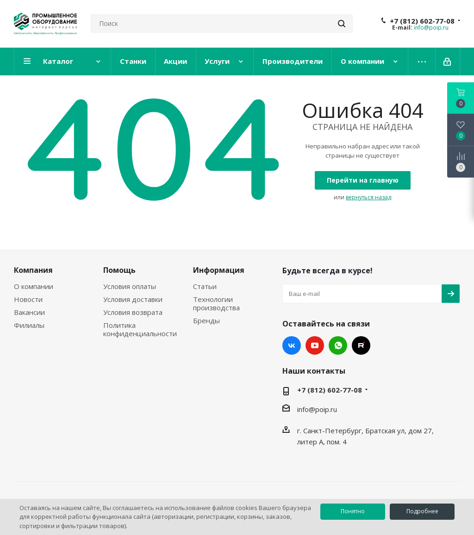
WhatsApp (338, 345)
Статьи (205, 286)
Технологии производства (216, 303)
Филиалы (29, 325)
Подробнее (422, 511)
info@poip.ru (431, 27)
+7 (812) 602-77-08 (422, 21)
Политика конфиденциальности (140, 329)
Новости (28, 299)
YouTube (315, 345)
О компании (33, 286)
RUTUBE (361, 345)
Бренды (206, 320)
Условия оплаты (129, 286)
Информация (218, 270)
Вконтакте (291, 345)
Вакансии (29, 312)
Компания (33, 270)
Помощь (119, 270)
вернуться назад (368, 197)
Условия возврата (132, 312)
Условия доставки (132, 299)
